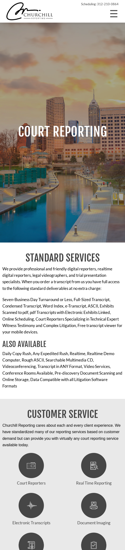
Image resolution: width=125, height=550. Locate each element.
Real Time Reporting (94, 469)
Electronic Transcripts (31, 509)
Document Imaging (93, 509)
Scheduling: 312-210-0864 (100, 4)
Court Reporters (31, 469)
